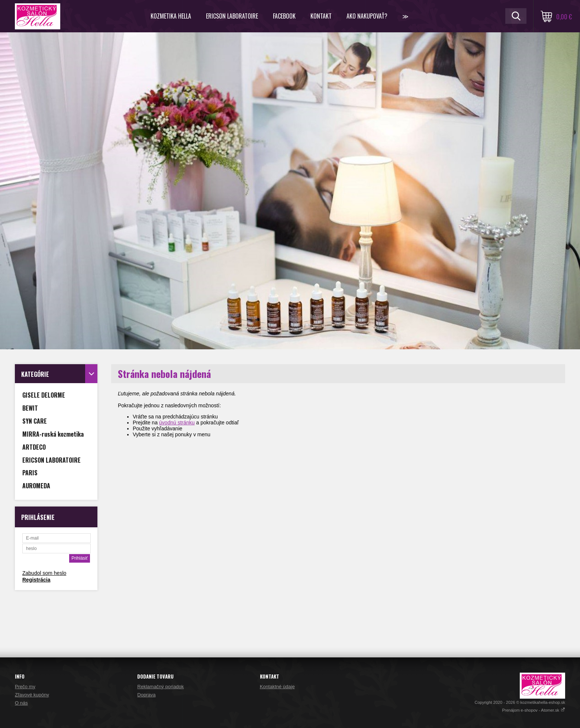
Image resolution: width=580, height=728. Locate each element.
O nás (21, 703)
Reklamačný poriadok (160, 686)
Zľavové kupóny (32, 695)
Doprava (146, 695)
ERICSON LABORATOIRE (232, 16)
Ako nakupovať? (367, 16)
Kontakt (321, 16)
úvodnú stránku (177, 423)
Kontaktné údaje (277, 686)
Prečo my (25, 686)
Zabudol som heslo (44, 573)
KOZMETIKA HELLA (171, 16)
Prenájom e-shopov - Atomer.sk (533, 710)
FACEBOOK (284, 16)
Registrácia (36, 580)
